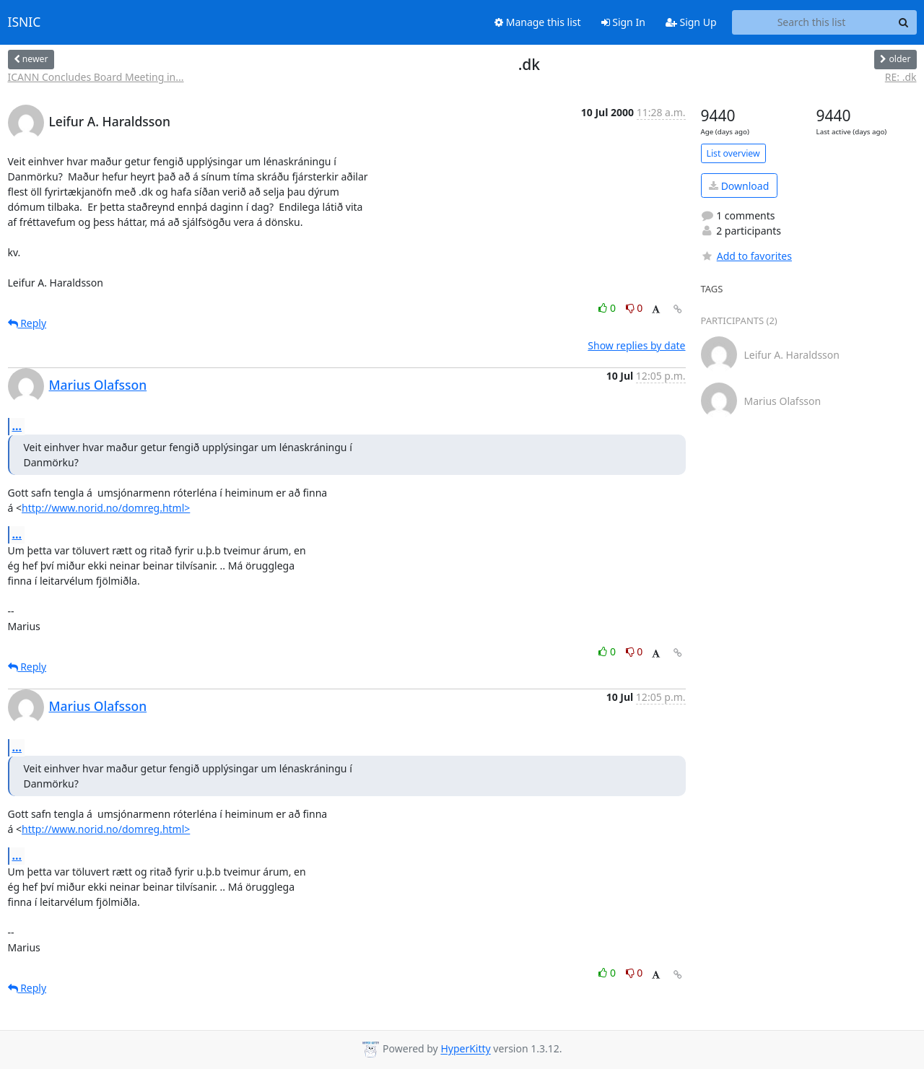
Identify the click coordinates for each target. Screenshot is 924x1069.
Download (739, 186)
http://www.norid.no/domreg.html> (106, 508)
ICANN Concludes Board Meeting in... (96, 77)
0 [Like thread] (608, 308)
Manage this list (537, 22)
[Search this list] (812, 22)
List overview (733, 153)
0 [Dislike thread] (634, 308)
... (17, 426)
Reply (27, 323)
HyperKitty (465, 1049)
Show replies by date (636, 345)
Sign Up (691, 22)
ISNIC (24, 22)
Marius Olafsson (98, 384)
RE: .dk (901, 77)
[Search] (904, 22)
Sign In (623, 22)
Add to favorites (746, 256)
